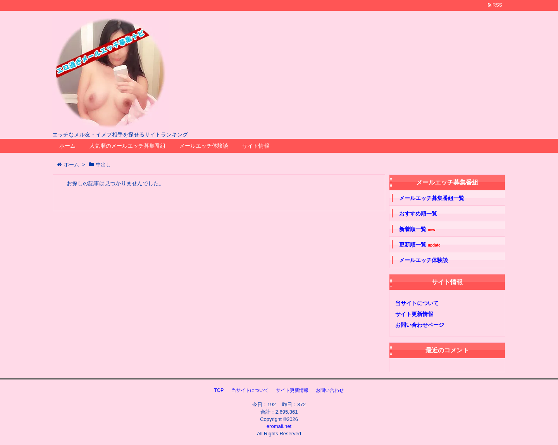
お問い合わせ (330, 390)
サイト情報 (255, 146)
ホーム (67, 146)
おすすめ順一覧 (418, 213)
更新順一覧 (420, 245)
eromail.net (279, 426)
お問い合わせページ (419, 325)
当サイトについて (417, 303)
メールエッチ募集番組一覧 (431, 198)
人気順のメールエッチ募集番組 (127, 146)
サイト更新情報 (414, 314)
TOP (219, 390)
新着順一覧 (417, 229)
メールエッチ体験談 (203, 146)
